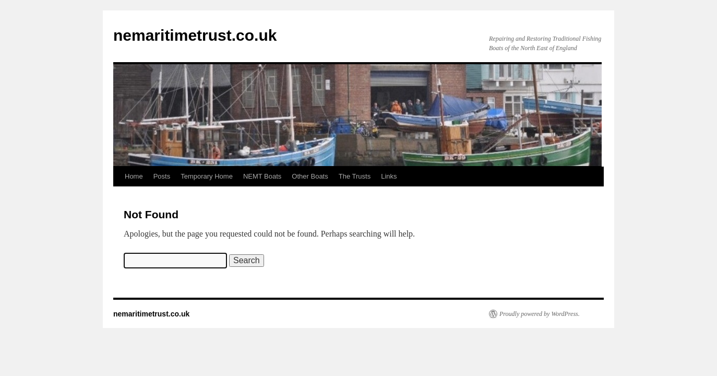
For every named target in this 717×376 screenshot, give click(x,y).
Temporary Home (207, 176)
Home (134, 176)
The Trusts (355, 176)
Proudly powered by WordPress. (539, 314)
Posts (162, 176)
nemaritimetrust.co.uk (195, 35)
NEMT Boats (262, 176)
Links (389, 176)
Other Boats (310, 176)
